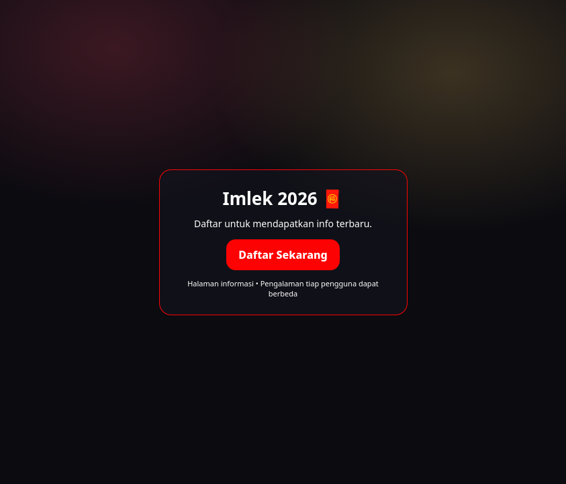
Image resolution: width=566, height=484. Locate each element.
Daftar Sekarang (282, 254)
